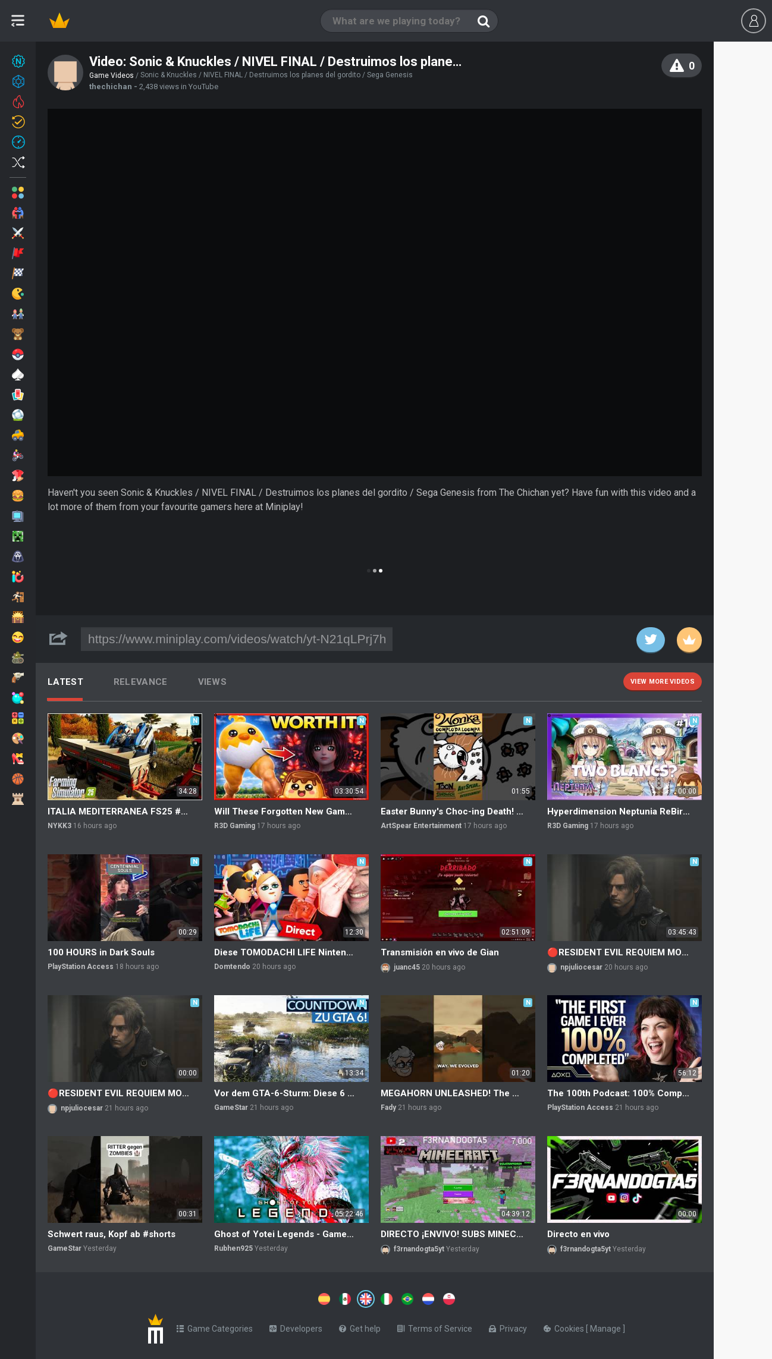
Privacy (508, 1326)
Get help (360, 1326)
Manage (606, 1326)
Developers (295, 1326)
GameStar (231, 1107)
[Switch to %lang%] (257, 1297)
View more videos (662, 681)
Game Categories (215, 1326)
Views (212, 682)
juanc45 (407, 967)
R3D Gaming (234, 825)
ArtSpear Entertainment (421, 825)
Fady (388, 1107)
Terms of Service (434, 1326)
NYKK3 (59, 825)
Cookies (565, 1326)
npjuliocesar (581, 967)
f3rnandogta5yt (419, 1249)
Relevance (141, 682)
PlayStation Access (81, 966)
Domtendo (232, 966)
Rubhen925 (233, 1248)
